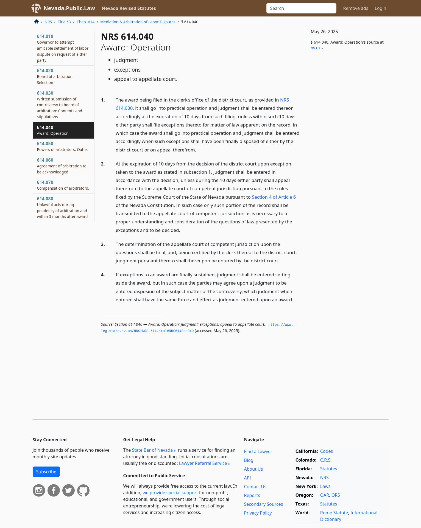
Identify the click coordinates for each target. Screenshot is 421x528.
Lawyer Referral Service (203, 463)
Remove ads (355, 8)
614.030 (59, 104)
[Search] (301, 8)
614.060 (62, 166)
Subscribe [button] (46, 472)
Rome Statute (334, 513)
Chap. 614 (85, 21)
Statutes (328, 469)
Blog (248, 460)
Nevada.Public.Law (69, 8)
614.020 (55, 76)
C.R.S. (326, 460)
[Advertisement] (347, 146)
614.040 (53, 130)
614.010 (63, 48)
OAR (324, 495)
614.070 (63, 185)
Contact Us (255, 487)
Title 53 (64, 21)
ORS (335, 495)
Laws (325, 486)
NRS (48, 21)
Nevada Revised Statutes (129, 8)
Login (380, 8)
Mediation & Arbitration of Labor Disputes (137, 21)
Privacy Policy (258, 513)
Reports (252, 495)
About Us (253, 469)
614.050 (62, 146)
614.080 (62, 207)
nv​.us (315, 47)
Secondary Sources (263, 504)
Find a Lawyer (258, 451)
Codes (326, 451)
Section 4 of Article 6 (274, 197)
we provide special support (170, 493)
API (247, 478)
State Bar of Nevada (152, 450)
